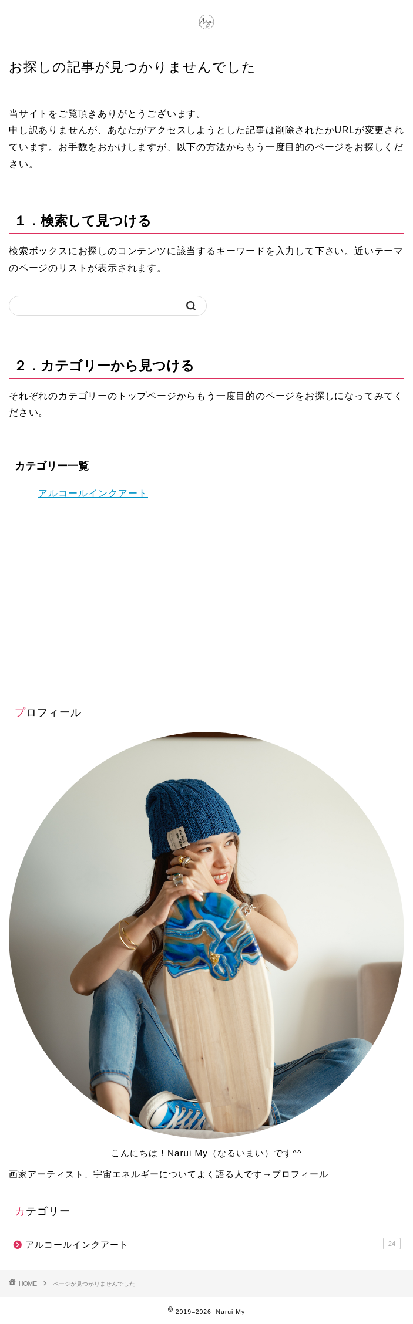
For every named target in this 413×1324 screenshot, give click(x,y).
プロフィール (300, 1174)
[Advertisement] (206, 600)
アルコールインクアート (93, 493)
